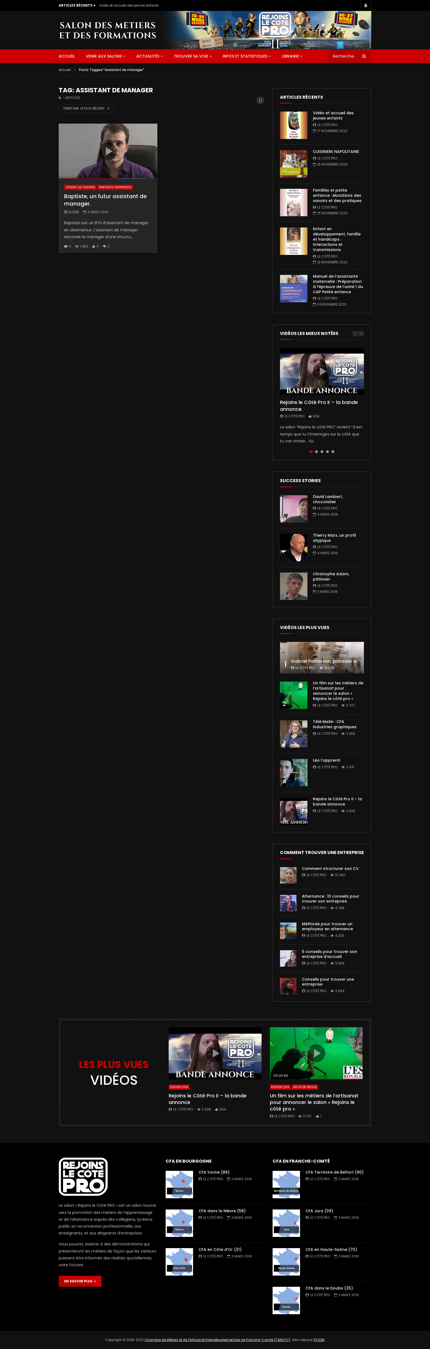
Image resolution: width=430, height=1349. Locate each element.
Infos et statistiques (245, 56)
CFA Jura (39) (319, 1211)
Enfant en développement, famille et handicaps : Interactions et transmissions (337, 239)
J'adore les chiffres (80, 187)
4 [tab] (327, 451)
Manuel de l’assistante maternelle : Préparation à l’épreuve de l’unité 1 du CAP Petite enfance (338, 284)
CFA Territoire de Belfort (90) (334, 1172)
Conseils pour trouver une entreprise (328, 982)
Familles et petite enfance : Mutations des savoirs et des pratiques (337, 195)
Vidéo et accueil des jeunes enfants (129, 5)
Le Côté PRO (327, 125)
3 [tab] (322, 451)
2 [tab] (316, 451)
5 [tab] (333, 451)
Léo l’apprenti (326, 760)
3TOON (318, 1339)
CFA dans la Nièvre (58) (222, 1211)
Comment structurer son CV (330, 868)
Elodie (74, 212)
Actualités (147, 56)
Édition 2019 (179, 1087)
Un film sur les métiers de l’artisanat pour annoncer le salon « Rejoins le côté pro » (338, 690)
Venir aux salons (104, 56)
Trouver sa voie (191, 56)
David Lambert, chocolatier (328, 499)
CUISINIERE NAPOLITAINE (336, 151)
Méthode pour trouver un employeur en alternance (327, 926)
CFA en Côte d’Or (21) (220, 1249)
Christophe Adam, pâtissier (331, 576)
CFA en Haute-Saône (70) (331, 1249)
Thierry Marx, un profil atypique (334, 538)
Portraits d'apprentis (115, 187)
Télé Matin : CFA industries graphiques (335, 724)
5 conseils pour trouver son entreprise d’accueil (329, 954)
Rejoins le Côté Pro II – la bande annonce (319, 405)
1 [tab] (311, 451)
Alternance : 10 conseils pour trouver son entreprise (330, 898)
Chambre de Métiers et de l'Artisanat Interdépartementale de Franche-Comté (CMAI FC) (217, 1339)
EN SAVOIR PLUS (80, 1281)
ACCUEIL (67, 56)
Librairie (290, 56)
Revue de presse (305, 1087)
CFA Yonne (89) (214, 1172)
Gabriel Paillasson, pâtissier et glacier (333, 661)
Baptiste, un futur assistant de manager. (105, 199)
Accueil (65, 69)
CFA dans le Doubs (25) (329, 1288)
